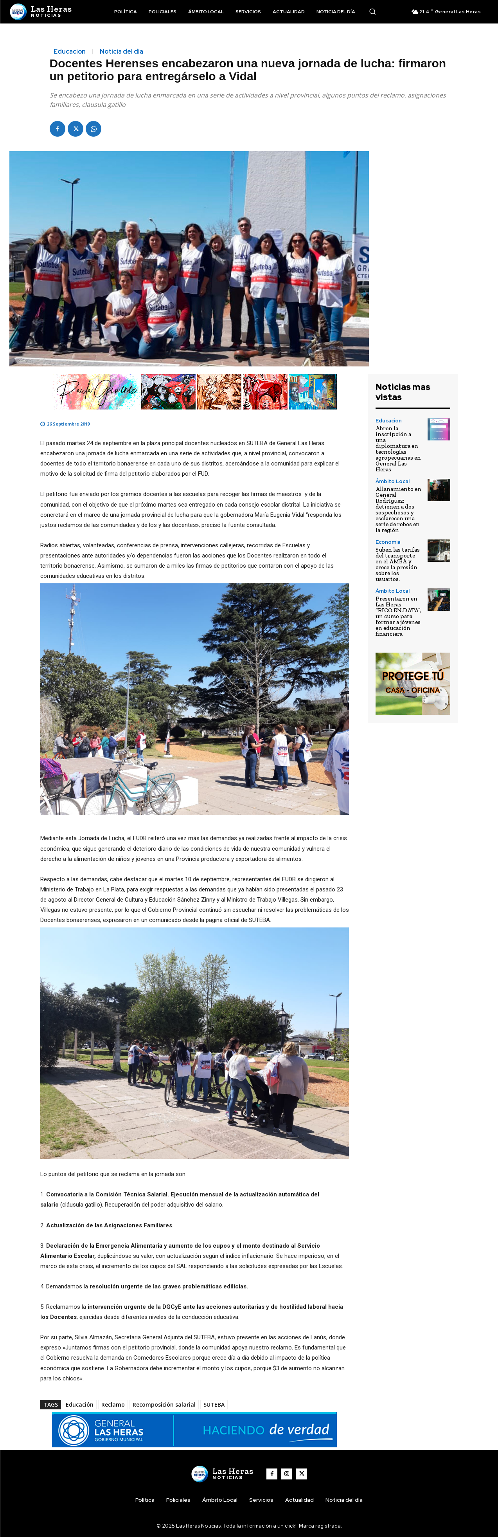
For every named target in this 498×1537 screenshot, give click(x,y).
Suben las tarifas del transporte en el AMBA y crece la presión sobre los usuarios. (398, 564)
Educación (79, 1404)
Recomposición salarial (164, 1404)
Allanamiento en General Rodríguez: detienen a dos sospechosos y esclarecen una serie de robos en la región (398, 509)
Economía (388, 542)
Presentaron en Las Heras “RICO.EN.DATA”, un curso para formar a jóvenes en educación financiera (398, 616)
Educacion (70, 52)
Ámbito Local (393, 481)
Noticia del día (121, 52)
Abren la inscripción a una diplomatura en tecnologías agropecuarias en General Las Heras (398, 449)
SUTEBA (214, 1404)
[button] (372, 11)
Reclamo (113, 1404)
